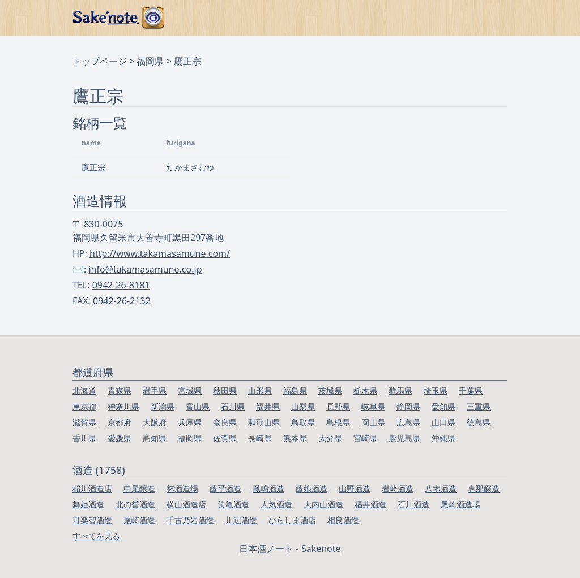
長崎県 (260, 438)
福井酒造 (370, 504)
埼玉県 (435, 390)
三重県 (479, 406)
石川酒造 (413, 504)
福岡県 (150, 61)
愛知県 (443, 406)
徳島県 (479, 422)
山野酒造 (354, 488)
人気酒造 (276, 504)
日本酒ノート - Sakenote (289, 548)
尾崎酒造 (139, 520)
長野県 (338, 406)
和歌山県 (264, 422)
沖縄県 (443, 438)
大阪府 (155, 422)
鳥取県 (303, 422)
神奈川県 (123, 406)
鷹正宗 (93, 167)
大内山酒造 (323, 504)
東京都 (84, 406)
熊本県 (295, 438)
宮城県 (190, 390)
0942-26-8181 (121, 285)
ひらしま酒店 (292, 520)
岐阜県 (373, 406)
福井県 (268, 406)
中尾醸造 (139, 488)
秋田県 (225, 390)
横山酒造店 (186, 504)
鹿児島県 (404, 438)
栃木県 (365, 390)
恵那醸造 (484, 488)
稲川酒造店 (92, 488)
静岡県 (408, 406)
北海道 (84, 390)
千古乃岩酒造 (190, 520)
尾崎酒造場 (460, 504)
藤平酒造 (225, 488)
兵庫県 (190, 422)
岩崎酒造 (397, 488)
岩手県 (155, 390)
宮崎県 (365, 438)
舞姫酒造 (88, 504)
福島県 (295, 390)
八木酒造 (441, 488)
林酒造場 (182, 488)
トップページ (99, 61)
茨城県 (330, 390)
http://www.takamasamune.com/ (159, 253)
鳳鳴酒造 (268, 488)
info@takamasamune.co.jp (145, 269)
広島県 (408, 422)
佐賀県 (225, 438)
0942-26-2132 (122, 301)
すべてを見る (97, 535)
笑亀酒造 (233, 504)
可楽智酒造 (92, 520)
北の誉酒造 (135, 504)
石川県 (233, 406)
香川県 (84, 438)
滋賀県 (84, 422)
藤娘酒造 (311, 488)
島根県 (338, 422)
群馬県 (400, 390)
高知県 (155, 438)
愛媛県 (119, 438)
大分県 (330, 438)
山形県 (260, 390)
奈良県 (225, 422)
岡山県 (373, 422)
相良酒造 (343, 520)
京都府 (119, 422)
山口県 (443, 422)
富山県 (198, 406)
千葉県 (471, 390)
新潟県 (162, 406)
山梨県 (303, 406)
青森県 (119, 390)
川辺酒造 (241, 520)
